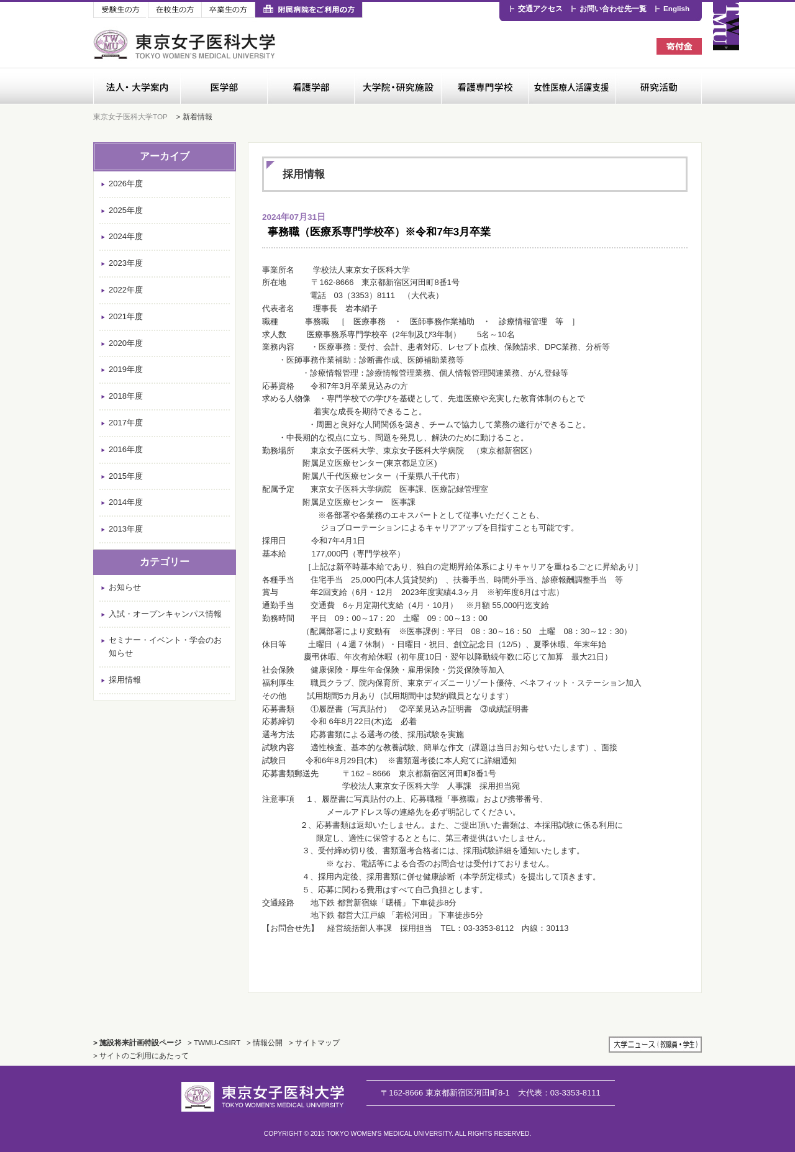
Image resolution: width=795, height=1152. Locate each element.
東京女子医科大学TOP (130, 116)
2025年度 (126, 210)
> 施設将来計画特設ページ (137, 1042)
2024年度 (126, 236)
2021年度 (126, 316)
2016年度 (126, 449)
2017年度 (126, 422)
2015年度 (126, 476)
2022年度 (126, 289)
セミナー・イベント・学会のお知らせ (165, 646)
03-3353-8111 (559, 1092)
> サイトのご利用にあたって (141, 1055)
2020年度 (126, 343)
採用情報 (125, 679)
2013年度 (126, 528)
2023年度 (126, 263)
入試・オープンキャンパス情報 (165, 614)
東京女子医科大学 (186, 44)
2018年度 (126, 396)
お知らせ (125, 587)
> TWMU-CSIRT (214, 1042)
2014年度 (126, 502)
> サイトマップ (314, 1042)
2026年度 (126, 183)
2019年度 (126, 369)
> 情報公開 (265, 1042)
